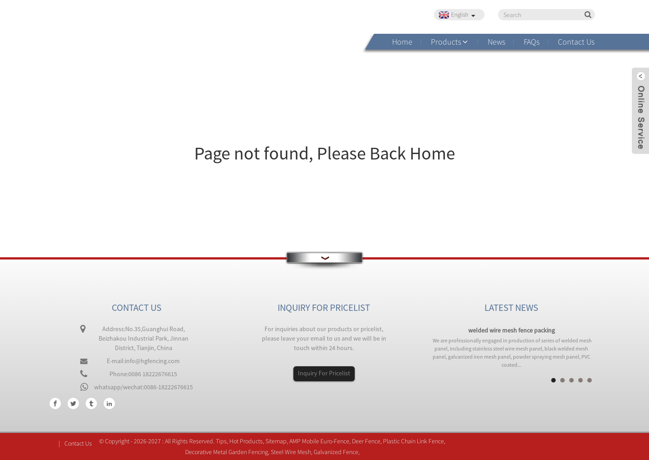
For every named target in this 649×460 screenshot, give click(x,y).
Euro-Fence (334, 441)
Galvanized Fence (336, 452)
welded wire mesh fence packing (511, 330)
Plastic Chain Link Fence (413, 441)
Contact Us (576, 41)
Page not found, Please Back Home (324, 153)
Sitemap (276, 441)
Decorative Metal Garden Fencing (226, 452)
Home (402, 41)
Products (446, 41)
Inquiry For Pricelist (324, 373)
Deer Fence (366, 441)
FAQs (531, 41)
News (496, 41)
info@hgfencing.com (152, 361)
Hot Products (246, 441)
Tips (221, 441)
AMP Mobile (304, 441)
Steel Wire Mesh (291, 452)
